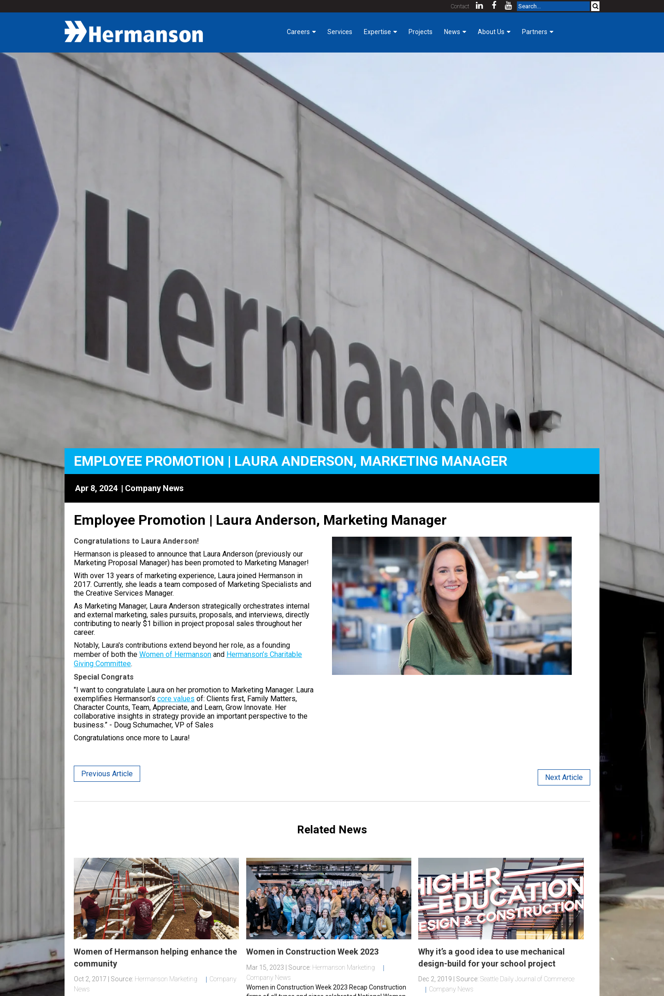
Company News (154, 488)
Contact (460, 6)
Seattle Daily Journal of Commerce (527, 979)
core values (176, 698)
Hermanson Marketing (166, 979)
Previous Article (107, 773)
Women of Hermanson (175, 654)
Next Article (564, 777)
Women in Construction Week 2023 (312, 951)
